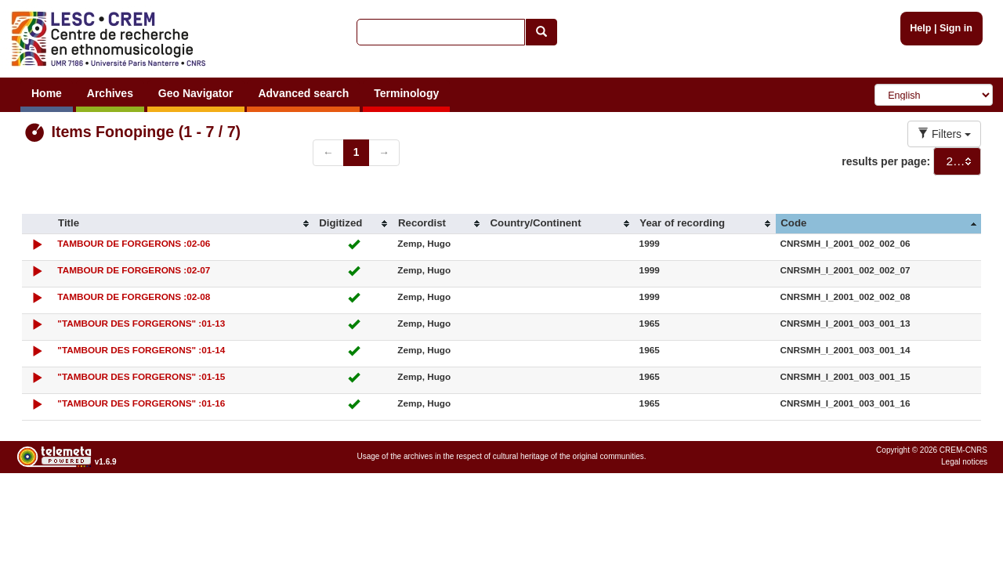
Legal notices (964, 461)
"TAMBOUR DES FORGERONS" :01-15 (141, 376)
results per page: (886, 161)
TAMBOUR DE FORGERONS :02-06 (133, 243)
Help (920, 28)
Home (46, 93)
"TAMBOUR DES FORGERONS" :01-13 (141, 323)
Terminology (406, 93)
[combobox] (957, 161)
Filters (944, 134)
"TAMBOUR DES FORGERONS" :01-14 (141, 350)
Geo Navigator (196, 93)
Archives (110, 93)
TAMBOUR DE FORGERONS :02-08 (133, 296)
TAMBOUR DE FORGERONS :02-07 (133, 270)
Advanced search (303, 93)
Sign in (956, 28)
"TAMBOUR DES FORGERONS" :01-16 (141, 403)
